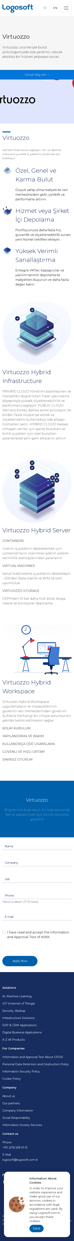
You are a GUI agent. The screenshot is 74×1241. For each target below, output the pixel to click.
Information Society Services (22, 1125)
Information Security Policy (21, 1071)
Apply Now (19, 961)
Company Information (17, 1110)
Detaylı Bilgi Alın (35, 74)
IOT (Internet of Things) (18, 1003)
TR (45, 8)
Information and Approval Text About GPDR (32, 1057)
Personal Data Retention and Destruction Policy (35, 1064)
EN (55, 8)
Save (36, 1228)
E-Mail (37, 1157)
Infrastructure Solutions (18, 1018)
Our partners (11, 1103)
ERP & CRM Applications (19, 1025)
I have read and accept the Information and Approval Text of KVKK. (38, 935)
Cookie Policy (11, 1078)
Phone (37, 1145)
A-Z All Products (13, 1039)
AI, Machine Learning (17, 996)
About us (8, 1096)
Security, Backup (13, 1011)
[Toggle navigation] (66, 8)
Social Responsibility (16, 1118)
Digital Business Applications (22, 1032)
